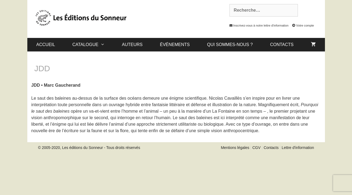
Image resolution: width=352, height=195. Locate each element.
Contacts (282, 44)
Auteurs (132, 44)
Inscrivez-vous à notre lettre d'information (257, 25)
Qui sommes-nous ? (230, 44)
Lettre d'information (298, 147)
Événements (175, 44)
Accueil (45, 44)
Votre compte (301, 25)
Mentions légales (235, 147)
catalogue (92, 44)
